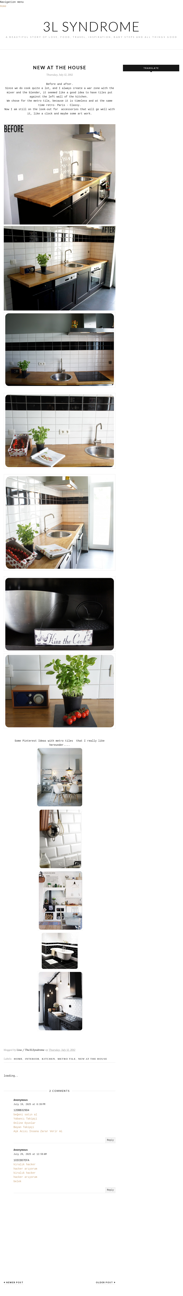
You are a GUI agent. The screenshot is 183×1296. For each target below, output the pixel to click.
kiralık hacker (25, 1164)
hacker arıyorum (25, 1168)
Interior (32, 1058)
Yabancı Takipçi (25, 1118)
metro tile (67, 1058)
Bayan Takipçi (24, 1127)
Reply (110, 1140)
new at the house (92, 1058)
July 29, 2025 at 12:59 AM (30, 1154)
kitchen (48, 1058)
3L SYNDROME (91, 26)
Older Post (104, 1282)
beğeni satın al (25, 1114)
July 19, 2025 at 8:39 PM (29, 1104)
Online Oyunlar (25, 1123)
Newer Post (14, 1282)
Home (3, 6)
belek (17, 1181)
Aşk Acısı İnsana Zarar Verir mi (38, 1131)
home (18, 1058)
